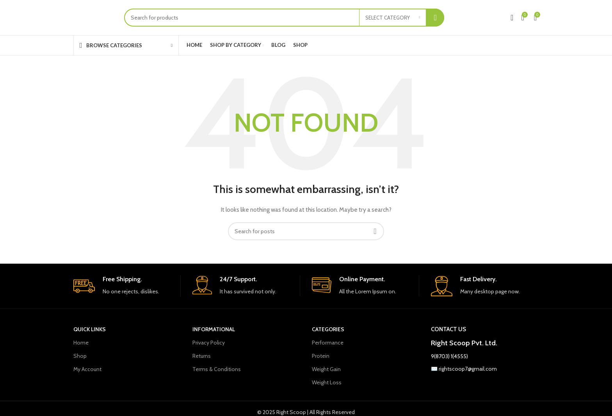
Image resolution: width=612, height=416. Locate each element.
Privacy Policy (208, 342)
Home (81, 342)
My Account (87, 369)
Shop (80, 355)
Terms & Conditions (216, 369)
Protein (320, 355)
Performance (327, 342)
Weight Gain (326, 369)
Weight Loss (327, 382)
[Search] (284, 18)
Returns (201, 355)
